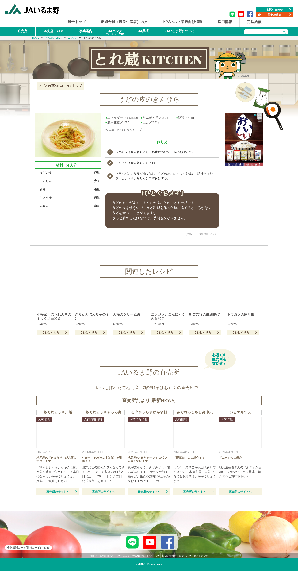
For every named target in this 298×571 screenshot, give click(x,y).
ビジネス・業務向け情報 (183, 22)
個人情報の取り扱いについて (176, 556)
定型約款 (254, 22)
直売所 (22, 31)
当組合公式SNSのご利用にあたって (141, 556)
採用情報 (225, 22)
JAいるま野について (180, 31)
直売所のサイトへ (57, 491)
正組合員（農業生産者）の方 (124, 22)
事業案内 (85, 31)
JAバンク (115, 32)
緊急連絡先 (274, 14)
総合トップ (77, 22)
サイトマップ (201, 556)
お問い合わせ (275, 9)
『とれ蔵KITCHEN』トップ (62, 86)
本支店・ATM (53, 31)
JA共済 (143, 31)
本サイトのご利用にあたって (105, 556)
